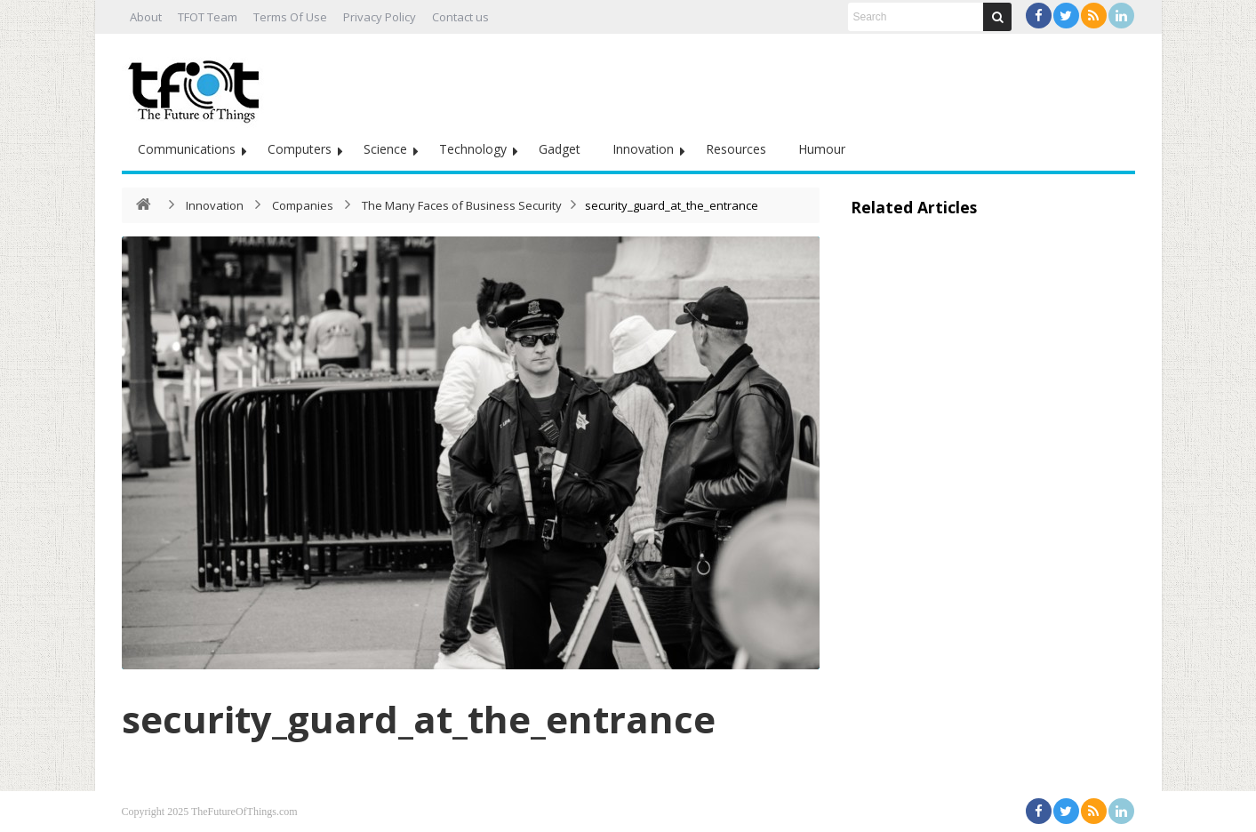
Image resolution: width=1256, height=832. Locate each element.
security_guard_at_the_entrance (419, 718)
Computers (300, 148)
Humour (821, 148)
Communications (187, 148)
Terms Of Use (290, 17)
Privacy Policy (379, 17)
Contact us (460, 17)
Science (385, 148)
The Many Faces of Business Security (462, 205)
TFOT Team (207, 17)
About (146, 17)
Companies (302, 205)
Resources (736, 148)
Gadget (559, 148)
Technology (473, 148)
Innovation (643, 148)
